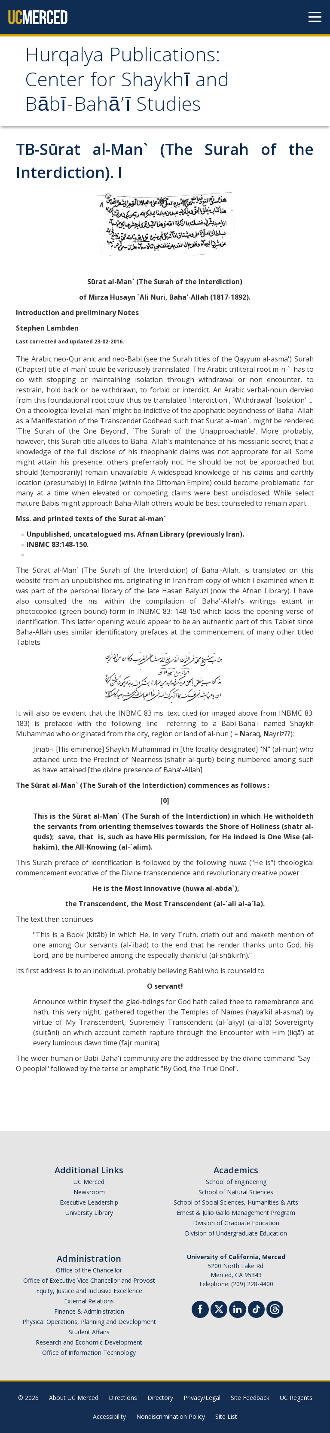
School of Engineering (236, 1182)
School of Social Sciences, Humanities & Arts (236, 1202)
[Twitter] (219, 1308)
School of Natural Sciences (236, 1192)
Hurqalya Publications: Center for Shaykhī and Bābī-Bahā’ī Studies (127, 82)
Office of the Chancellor (89, 1270)
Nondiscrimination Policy (170, 1416)
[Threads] (275, 1308)
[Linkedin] (238, 1310)
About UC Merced (73, 1398)
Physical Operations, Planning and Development (89, 1322)
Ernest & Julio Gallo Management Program (236, 1212)
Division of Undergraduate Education (236, 1233)
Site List (226, 1416)
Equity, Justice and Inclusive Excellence (89, 1291)
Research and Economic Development (89, 1342)
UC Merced (88, 1182)
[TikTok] (256, 1308)
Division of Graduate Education (236, 1223)
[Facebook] (200, 1310)
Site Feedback (250, 1398)
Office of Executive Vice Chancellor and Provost (89, 1280)
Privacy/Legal (201, 1398)
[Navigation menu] (315, 17)
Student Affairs (89, 1332)
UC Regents (296, 1398)
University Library (89, 1212)
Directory (160, 1398)
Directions (123, 1398)
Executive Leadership (89, 1202)
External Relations (89, 1301)
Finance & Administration (89, 1311)
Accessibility (109, 1416)
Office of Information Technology (89, 1352)
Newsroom (89, 1192)
